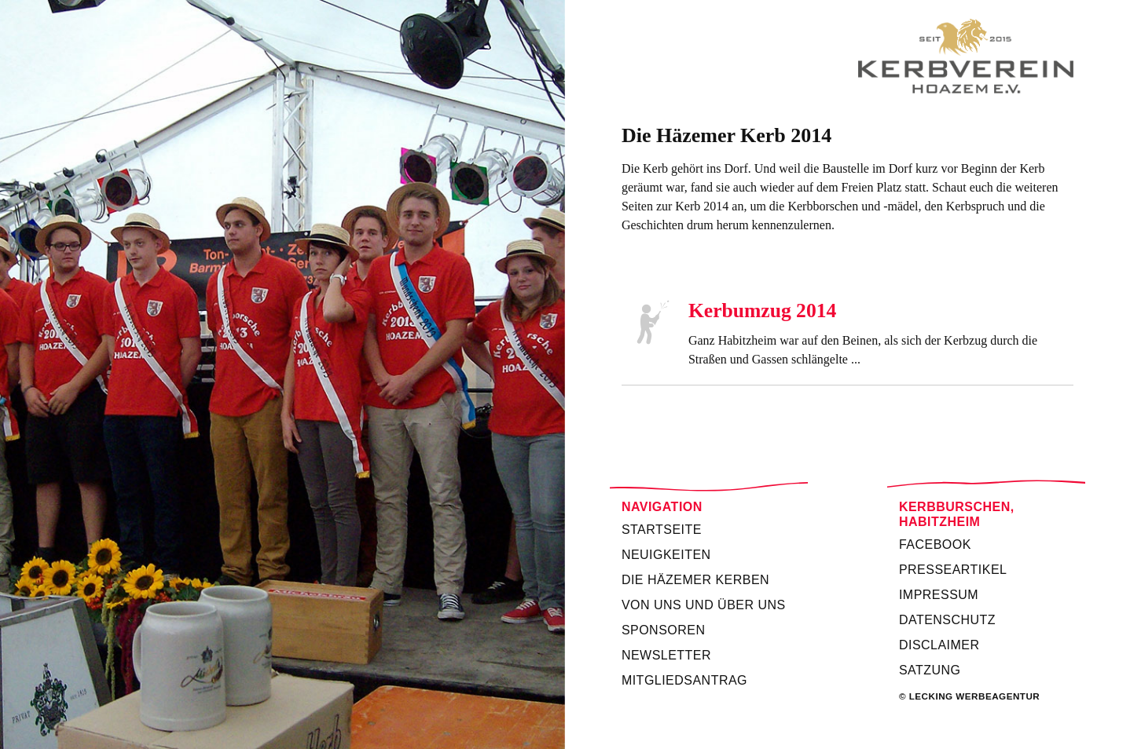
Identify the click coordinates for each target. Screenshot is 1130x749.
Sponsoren (664, 630)
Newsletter (666, 655)
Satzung (930, 670)
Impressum (938, 594)
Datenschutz (947, 620)
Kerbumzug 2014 (762, 310)
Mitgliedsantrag (684, 680)
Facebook (935, 544)
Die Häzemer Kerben (695, 579)
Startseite (662, 529)
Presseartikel (953, 569)
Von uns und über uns (704, 605)
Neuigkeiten (666, 554)
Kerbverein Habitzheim (847, 56)
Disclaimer (939, 645)
